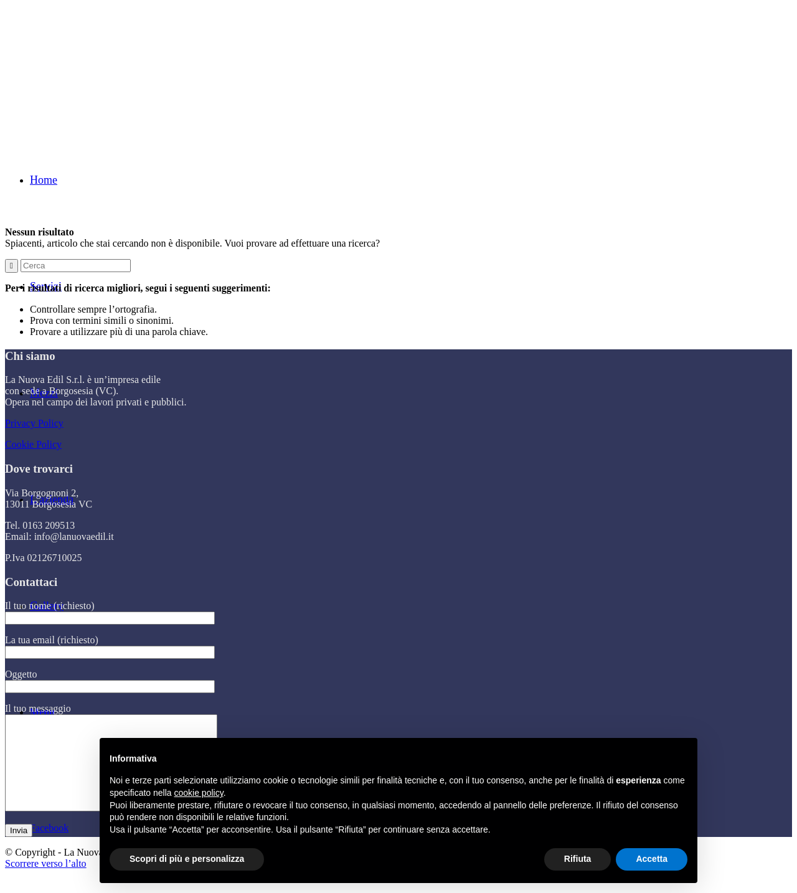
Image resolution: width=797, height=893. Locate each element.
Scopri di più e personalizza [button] (187, 859)
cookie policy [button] (199, 793)
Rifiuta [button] (578, 859)
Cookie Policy (33, 444)
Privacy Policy (34, 423)
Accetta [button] (651, 859)
